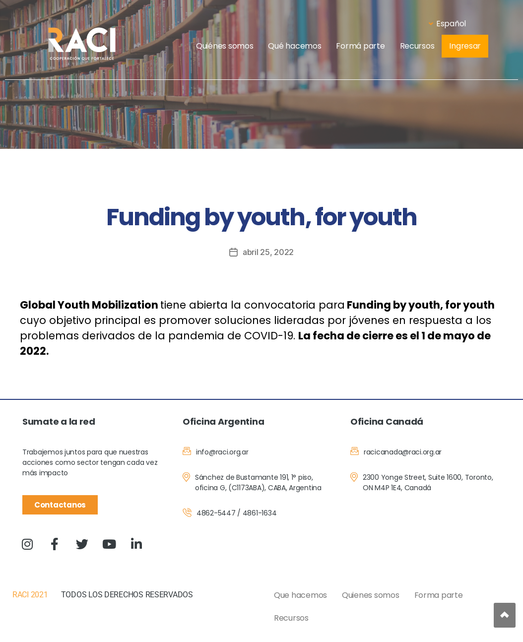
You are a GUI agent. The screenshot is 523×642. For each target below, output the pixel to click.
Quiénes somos (225, 46)
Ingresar (465, 46)
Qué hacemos (294, 46)
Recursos (417, 46)
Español (447, 23)
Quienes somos (370, 595)
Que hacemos (300, 595)
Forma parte (438, 595)
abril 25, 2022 (268, 252)
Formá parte (360, 46)
